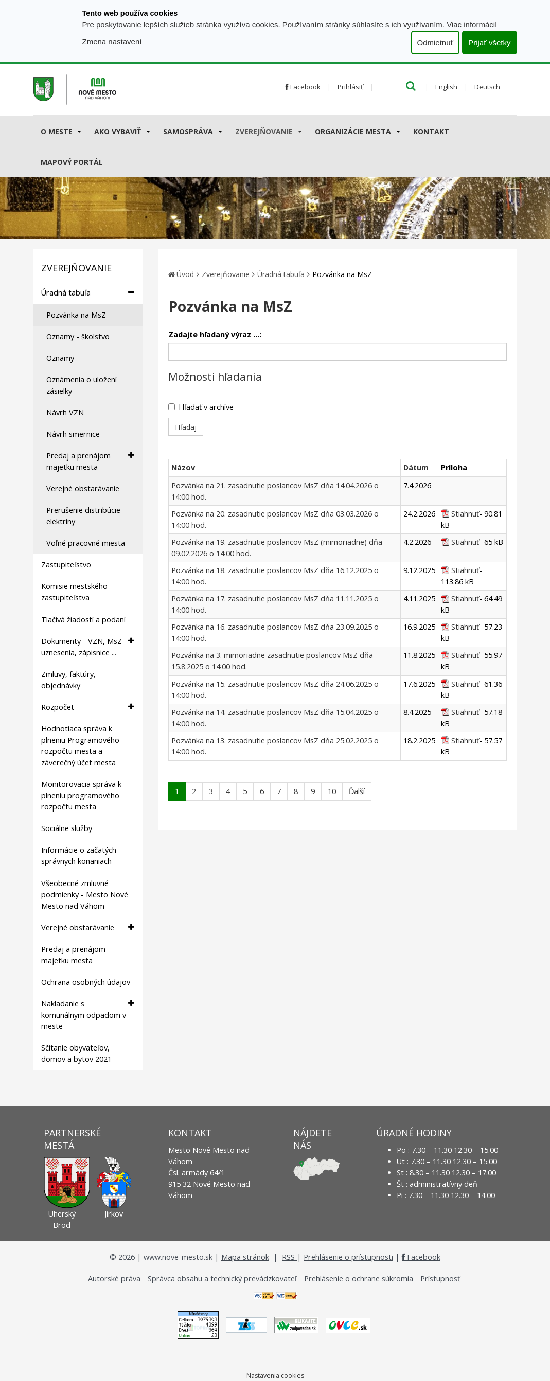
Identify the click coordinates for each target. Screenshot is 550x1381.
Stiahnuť (465, 514)
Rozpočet (87, 707)
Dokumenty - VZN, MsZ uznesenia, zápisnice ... (87, 646)
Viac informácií (472, 24)
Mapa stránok (245, 1257)
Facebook (303, 86)
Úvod (185, 274)
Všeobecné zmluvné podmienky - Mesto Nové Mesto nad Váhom (84, 894)
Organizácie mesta (353, 131)
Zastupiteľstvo (66, 564)
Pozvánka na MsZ (76, 315)
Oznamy (60, 358)
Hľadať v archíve (201, 407)
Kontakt (431, 131)
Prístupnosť (440, 1278)
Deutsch (487, 86)
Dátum (416, 467)
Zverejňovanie (264, 131)
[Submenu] (79, 131)
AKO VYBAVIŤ (117, 131)
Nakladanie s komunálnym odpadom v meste (87, 1014)
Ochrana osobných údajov (85, 982)
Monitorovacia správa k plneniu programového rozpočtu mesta (81, 795)
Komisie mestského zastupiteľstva (74, 591)
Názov (183, 467)
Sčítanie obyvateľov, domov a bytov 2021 (76, 1053)
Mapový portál (72, 162)
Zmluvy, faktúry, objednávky (68, 679)
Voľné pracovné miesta (85, 543)
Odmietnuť (435, 42)
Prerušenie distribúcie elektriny (83, 515)
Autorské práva (114, 1278)
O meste (57, 131)
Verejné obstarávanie (82, 488)
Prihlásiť (350, 86)
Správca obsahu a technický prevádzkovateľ (222, 1278)
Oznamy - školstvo (78, 336)
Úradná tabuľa (87, 292)
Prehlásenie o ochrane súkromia (358, 1278)
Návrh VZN (65, 412)
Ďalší (357, 791)
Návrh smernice (73, 434)
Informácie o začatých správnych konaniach (78, 855)
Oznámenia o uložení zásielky (81, 385)
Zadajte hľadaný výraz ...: (214, 334)
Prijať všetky (489, 42)
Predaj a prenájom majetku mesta (90, 461)
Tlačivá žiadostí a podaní (83, 619)
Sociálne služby (66, 828)
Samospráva (188, 131)
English (446, 86)
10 (332, 791)
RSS (289, 1257)
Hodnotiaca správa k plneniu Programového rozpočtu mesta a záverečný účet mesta (80, 745)
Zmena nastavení (112, 41)
